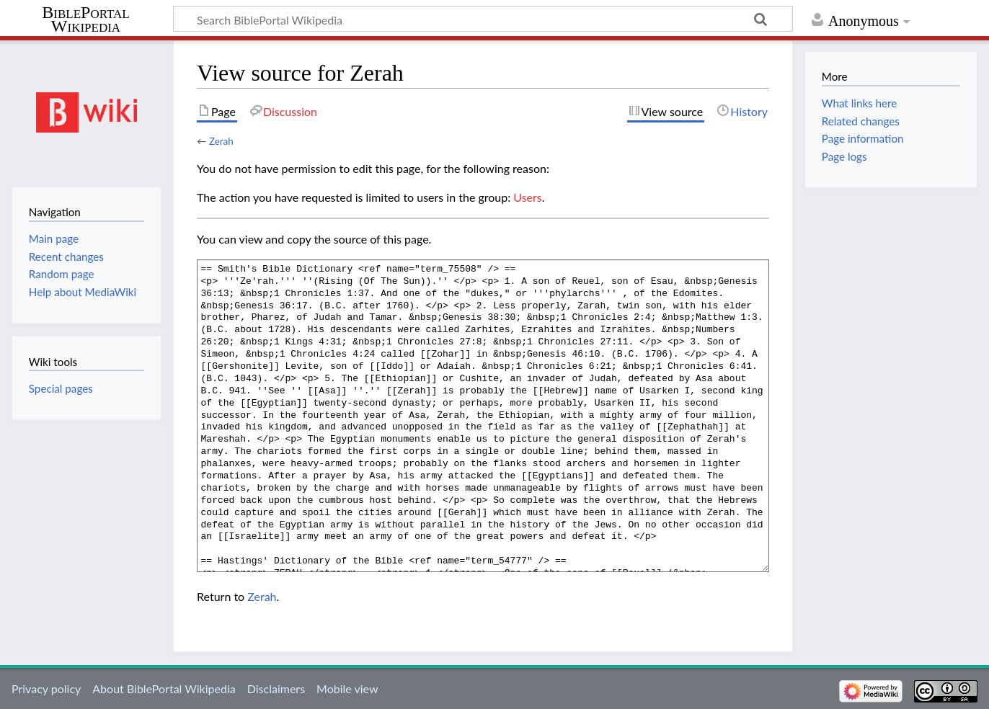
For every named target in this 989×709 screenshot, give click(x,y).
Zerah (221, 141)
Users (527, 197)
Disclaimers (276, 688)
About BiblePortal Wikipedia (163, 688)
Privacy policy (46, 688)
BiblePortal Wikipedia (85, 19)
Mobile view (347, 688)
